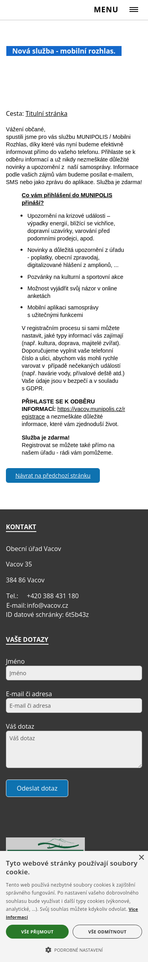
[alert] (74, 906)
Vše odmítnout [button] (107, 932)
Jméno (15, 661)
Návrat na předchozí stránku (52, 475)
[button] (74, 949)
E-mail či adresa (29, 693)
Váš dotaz (20, 726)
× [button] (141, 858)
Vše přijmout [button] (37, 932)
